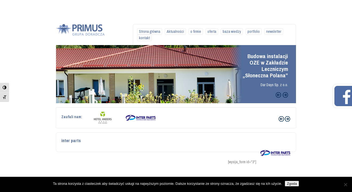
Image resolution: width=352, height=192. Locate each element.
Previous (278, 95)
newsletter (273, 31)
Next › (287, 119)
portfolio (253, 31)
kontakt (144, 37)
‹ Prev (281, 119)
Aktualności (175, 31)
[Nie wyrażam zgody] (345, 184)
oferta (211, 31)
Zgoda (292, 184)
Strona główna (149, 31)
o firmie (195, 31)
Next (285, 95)
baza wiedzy (232, 31)
